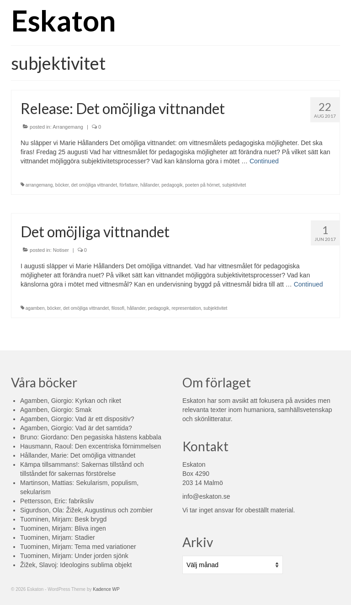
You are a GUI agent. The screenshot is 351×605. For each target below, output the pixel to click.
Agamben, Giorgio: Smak (55, 409)
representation (186, 308)
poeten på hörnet (202, 185)
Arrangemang (68, 127)
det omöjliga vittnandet (94, 185)
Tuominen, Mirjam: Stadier (57, 537)
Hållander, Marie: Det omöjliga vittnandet (77, 455)
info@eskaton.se (206, 496)
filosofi (118, 308)
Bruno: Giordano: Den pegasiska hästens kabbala (90, 437)
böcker (62, 185)
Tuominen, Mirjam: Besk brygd (63, 519)
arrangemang (39, 185)
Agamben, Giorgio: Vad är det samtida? (76, 428)
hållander (149, 185)
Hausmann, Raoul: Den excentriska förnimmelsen (90, 446)
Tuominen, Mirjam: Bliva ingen (63, 528)
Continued (264, 161)
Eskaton (63, 20)
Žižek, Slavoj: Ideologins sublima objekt (76, 564)
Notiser (61, 250)
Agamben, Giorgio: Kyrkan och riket (70, 400)
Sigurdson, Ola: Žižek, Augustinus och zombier (86, 510)
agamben (35, 308)
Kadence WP (106, 589)
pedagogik (171, 185)
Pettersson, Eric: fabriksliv (57, 501)
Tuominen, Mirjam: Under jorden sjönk (74, 555)
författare (129, 185)
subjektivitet (234, 185)
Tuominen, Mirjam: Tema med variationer (78, 546)
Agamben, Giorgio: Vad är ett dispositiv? (77, 418)
